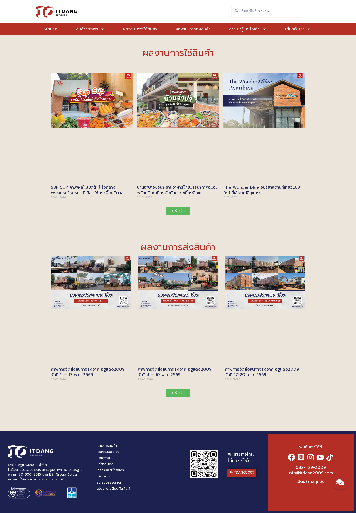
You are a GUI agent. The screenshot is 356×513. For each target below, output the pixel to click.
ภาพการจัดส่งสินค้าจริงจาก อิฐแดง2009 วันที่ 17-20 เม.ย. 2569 (262, 372)
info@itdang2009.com (310, 473)
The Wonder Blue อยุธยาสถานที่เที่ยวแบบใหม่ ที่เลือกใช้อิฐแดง (261, 190)
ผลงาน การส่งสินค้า (186, 29)
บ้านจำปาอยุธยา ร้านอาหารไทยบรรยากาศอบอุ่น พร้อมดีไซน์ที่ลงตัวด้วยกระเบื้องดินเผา (177, 190)
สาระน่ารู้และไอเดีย (238, 29)
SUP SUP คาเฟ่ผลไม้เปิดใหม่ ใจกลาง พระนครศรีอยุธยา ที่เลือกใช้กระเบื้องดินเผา (87, 190)
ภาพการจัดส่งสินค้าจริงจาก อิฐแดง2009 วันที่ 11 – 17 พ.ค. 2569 (88, 372)
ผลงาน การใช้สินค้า (134, 29)
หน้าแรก (50, 29)
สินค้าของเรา (87, 29)
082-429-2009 (311, 467)
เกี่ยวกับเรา (282, 29)
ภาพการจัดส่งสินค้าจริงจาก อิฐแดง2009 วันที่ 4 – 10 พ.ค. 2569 (175, 372)
